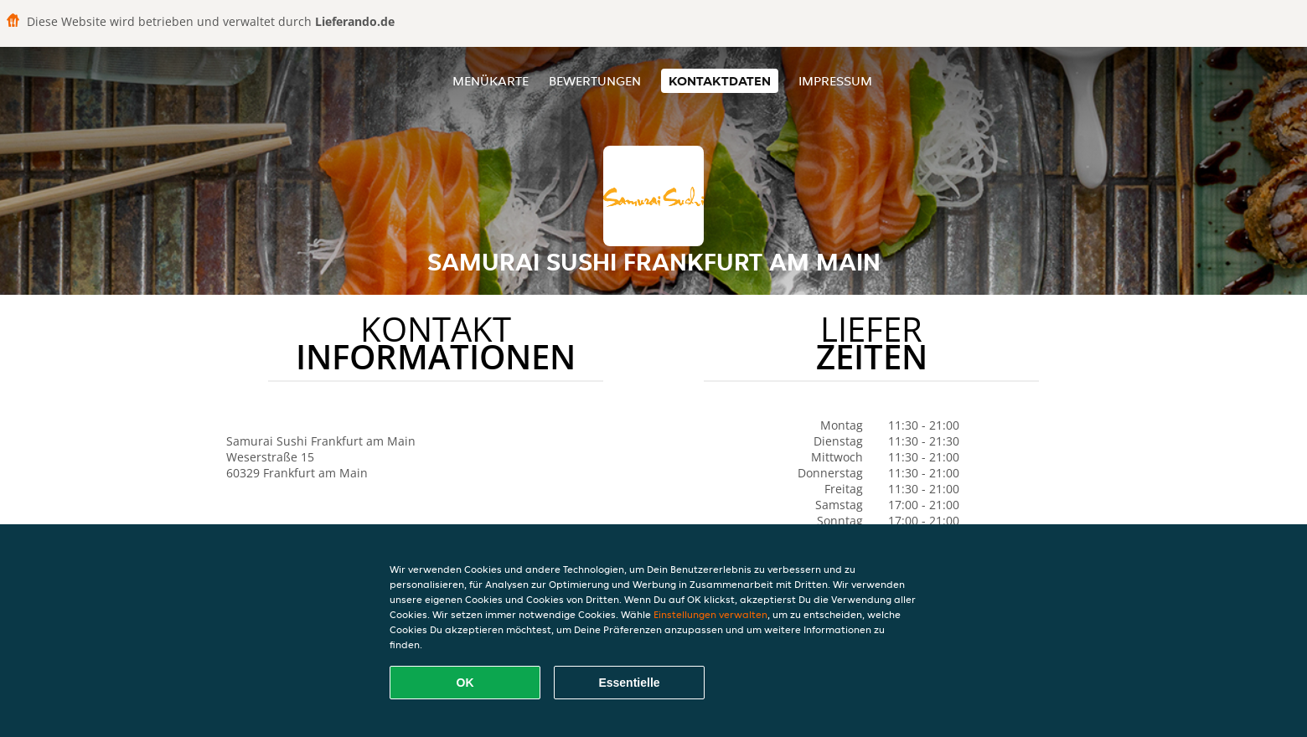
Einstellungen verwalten (710, 614)
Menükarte (490, 81)
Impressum (835, 81)
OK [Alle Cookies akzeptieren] (465, 682)
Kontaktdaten (720, 81)
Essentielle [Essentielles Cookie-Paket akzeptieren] (628, 682)
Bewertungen (595, 81)
